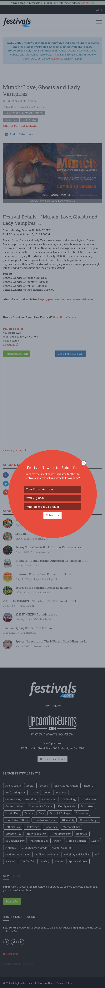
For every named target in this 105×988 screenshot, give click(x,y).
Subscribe (52, 515)
